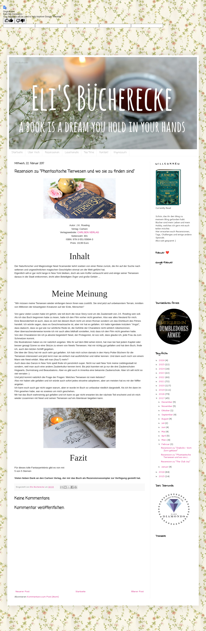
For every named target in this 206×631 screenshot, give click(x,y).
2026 (162, 360)
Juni (163, 427)
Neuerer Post (22, 591)
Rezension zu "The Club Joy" (175, 461)
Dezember (167, 401)
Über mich (34, 152)
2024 (162, 368)
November (167, 406)
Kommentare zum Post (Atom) (43, 596)
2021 (162, 381)
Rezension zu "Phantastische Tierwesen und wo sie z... (176, 456)
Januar (165, 466)
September (167, 414)
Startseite (17, 152)
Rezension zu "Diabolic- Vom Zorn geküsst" (176, 449)
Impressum (120, 152)
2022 (162, 377)
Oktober (165, 410)
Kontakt (103, 152)
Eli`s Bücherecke (21, 62)
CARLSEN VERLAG (88, 232)
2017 (162, 398)
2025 (162, 364)
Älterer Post (137, 591)
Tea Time (89, 152)
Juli (163, 423)
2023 (162, 372)
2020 (162, 385)
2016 (162, 471)
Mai (163, 431)
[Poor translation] (20, 21)
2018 (162, 394)
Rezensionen (52, 152)
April (164, 435)
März (164, 439)
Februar (165, 444)
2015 (162, 476)
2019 (162, 389)
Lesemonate (72, 152)
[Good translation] (9, 21)
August (165, 418)
